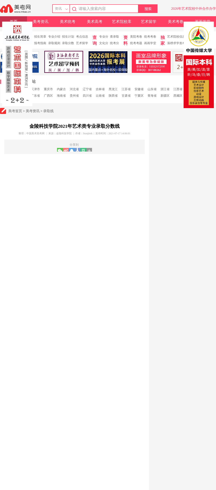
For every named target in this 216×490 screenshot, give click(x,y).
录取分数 (68, 43)
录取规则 (54, 43)
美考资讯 (40, 21)
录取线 (48, 111)
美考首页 (15, 111)
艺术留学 (148, 21)
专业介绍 (54, 36)
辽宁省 (87, 89)
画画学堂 (150, 43)
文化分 (103, 43)
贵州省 (74, 95)
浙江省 (165, 89)
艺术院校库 (121, 21)
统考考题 (136, 43)
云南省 (100, 95)
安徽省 (139, 89)
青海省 (152, 95)
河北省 (74, 89)
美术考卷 (175, 21)
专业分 (103, 36)
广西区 (48, 95)
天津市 (35, 89)
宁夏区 (139, 95)
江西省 (178, 89)
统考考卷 (150, 36)
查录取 (114, 36)
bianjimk (87, 133)
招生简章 (40, 36)
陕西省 (113, 95)
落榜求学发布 (176, 43)
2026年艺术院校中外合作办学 (193, 8)
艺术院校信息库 (177, 36)
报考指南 (40, 43)
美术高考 (94, 21)
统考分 (114, 43)
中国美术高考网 (35, 133)
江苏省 (126, 89)
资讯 (58, 8)
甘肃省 (126, 95)
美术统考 (67, 21)
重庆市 (48, 89)
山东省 (152, 89)
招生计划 (68, 36)
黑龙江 (113, 89)
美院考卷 (136, 36)
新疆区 (165, 95)
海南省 (61, 95)
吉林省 (100, 89)
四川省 (87, 95)
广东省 (35, 95)
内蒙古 (61, 89)
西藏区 (178, 95)
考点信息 (82, 36)
